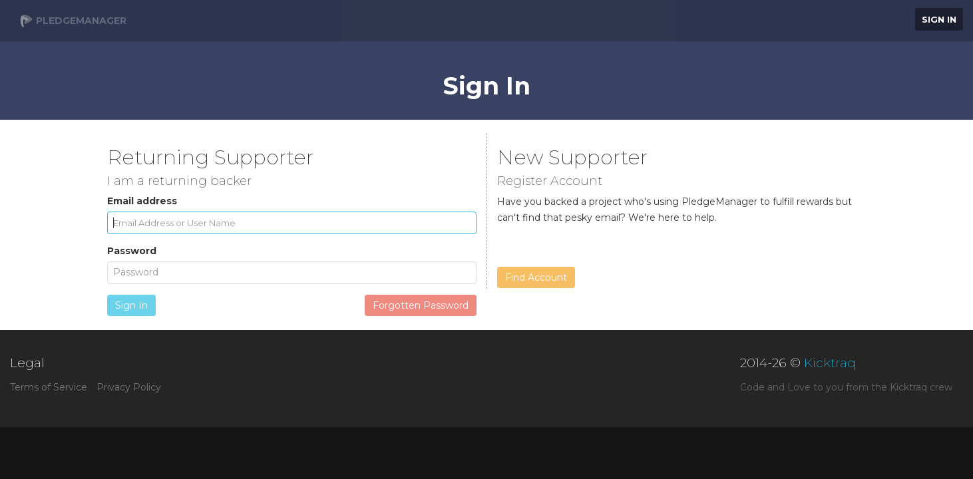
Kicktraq (830, 363)
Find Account (536, 277)
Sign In (939, 19)
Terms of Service (48, 387)
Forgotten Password (421, 305)
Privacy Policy (129, 387)
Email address (142, 201)
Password (131, 251)
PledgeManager (73, 21)
